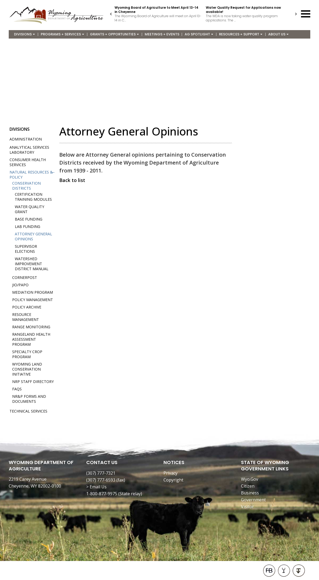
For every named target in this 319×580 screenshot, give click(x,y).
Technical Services (28, 411)
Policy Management (32, 299)
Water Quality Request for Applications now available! (243, 9)
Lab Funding (27, 226)
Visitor (247, 506)
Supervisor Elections (26, 249)
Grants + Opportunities (114, 34)
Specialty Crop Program (27, 354)
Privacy (170, 473)
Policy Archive (26, 307)
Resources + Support (240, 34)
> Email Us (96, 487)
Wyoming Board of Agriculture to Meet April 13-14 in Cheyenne (156, 9)
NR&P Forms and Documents (29, 399)
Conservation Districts (26, 186)
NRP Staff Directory (33, 381)
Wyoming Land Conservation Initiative (27, 369)
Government (253, 500)
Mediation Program (32, 292)
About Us (278, 34)
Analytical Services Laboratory (29, 150)
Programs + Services (62, 34)
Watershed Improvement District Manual (31, 263)
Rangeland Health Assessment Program (31, 339)
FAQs (17, 388)
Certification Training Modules (33, 197)
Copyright (173, 480)
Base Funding (28, 219)
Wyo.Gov (249, 479)
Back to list (72, 180)
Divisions (24, 34)
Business (250, 493)
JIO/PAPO (20, 284)
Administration (26, 139)
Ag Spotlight (199, 34)
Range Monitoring (31, 326)
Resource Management (25, 317)
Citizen (247, 486)
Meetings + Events (162, 34)
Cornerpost (24, 277)
